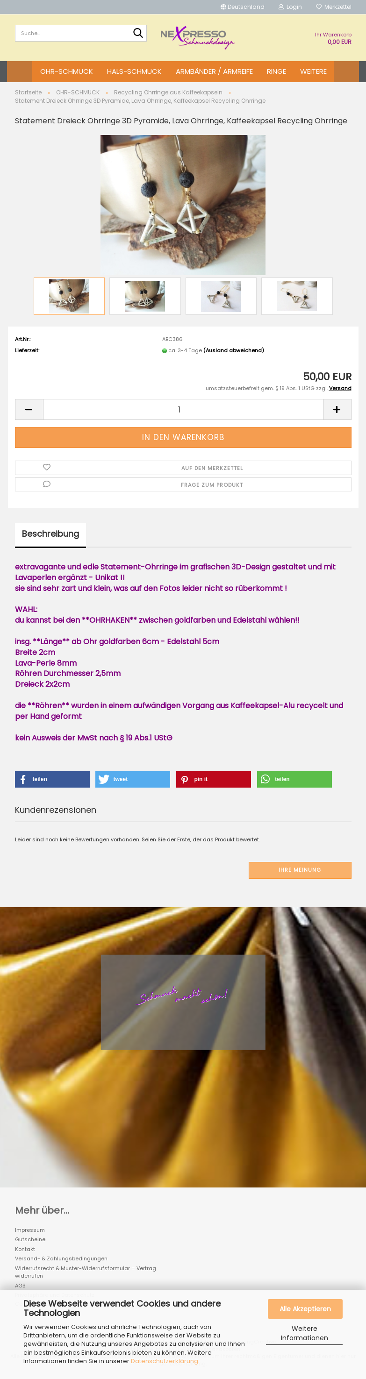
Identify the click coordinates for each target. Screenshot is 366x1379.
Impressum (30, 1230)
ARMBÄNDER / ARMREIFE (214, 71)
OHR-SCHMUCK (66, 71)
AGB (20, 1285)
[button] (243, 7)
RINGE (276, 71)
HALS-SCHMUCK (134, 71)
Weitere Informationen (304, 1333)
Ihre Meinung (300, 870)
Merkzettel (334, 7)
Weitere (313, 71)
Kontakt (25, 1249)
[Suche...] (138, 33)
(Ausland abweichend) (233, 350)
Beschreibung (50, 534)
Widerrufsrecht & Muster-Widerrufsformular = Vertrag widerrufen (85, 1272)
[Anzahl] (183, 409)
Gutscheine (30, 1239)
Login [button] (290, 7)
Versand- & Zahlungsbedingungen (61, 1258)
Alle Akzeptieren (305, 1309)
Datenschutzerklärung (164, 1361)
